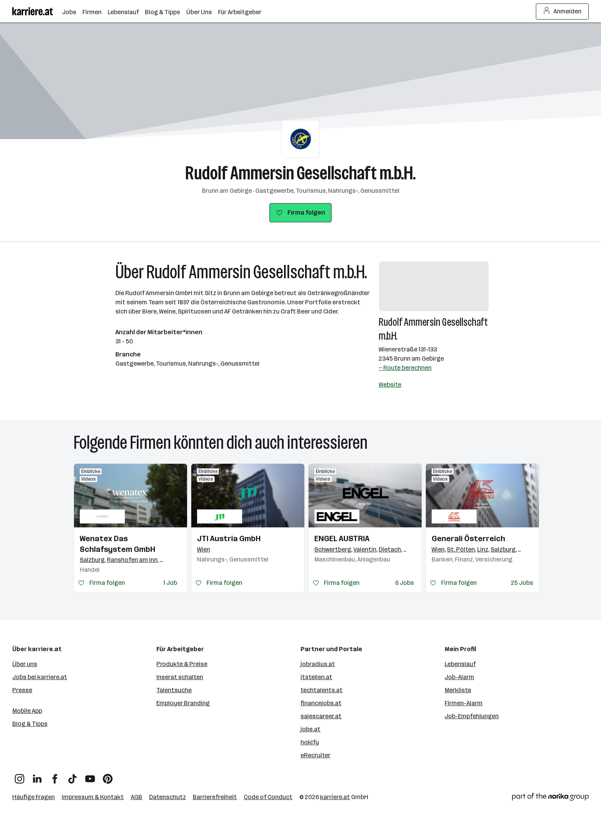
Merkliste (458, 690)
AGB (136, 797)
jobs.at (310, 729)
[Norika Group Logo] (550, 798)
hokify (309, 742)
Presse (22, 690)
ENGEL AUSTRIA (341, 538)
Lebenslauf (460, 664)
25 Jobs (522, 582)
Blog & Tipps (30, 723)
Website (390, 384)
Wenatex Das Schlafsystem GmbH (117, 544)
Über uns (24, 664)
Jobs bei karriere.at (39, 677)
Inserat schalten (179, 677)
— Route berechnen (405, 367)
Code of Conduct (268, 797)
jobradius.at (317, 664)
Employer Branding (183, 703)
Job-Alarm (459, 677)
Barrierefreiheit (215, 797)
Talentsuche (174, 690)
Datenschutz (167, 797)
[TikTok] (72, 776)
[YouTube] (90, 776)
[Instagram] (19, 776)
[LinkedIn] (37, 776)
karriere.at (335, 797)
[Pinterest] (107, 776)
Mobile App (27, 710)
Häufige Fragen (33, 797)
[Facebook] (55, 776)
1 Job (170, 582)
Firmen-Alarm (464, 703)
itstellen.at (316, 677)
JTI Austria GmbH (229, 538)
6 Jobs (404, 582)
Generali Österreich (468, 538)
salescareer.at (321, 716)
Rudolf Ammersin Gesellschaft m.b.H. (300, 173)
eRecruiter (315, 755)
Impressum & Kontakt (93, 797)
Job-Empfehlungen (472, 716)
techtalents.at (321, 690)
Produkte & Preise (181, 664)
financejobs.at (321, 703)
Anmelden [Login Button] (562, 11)
